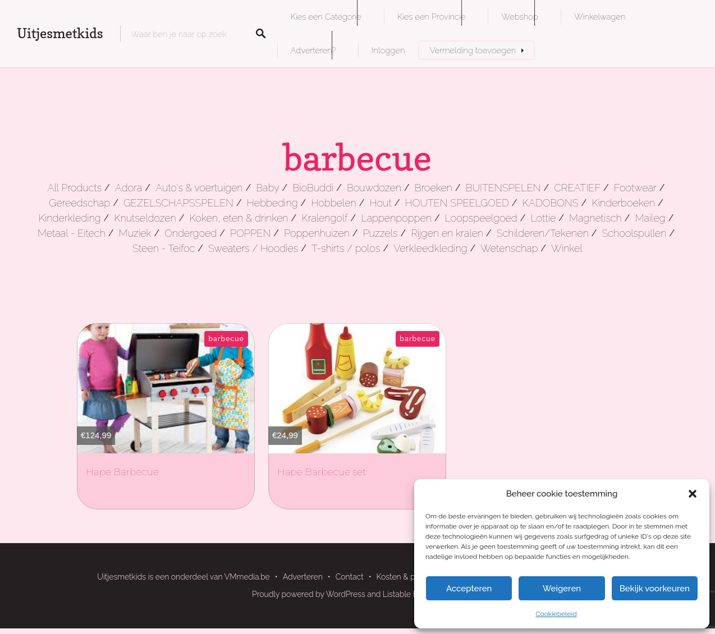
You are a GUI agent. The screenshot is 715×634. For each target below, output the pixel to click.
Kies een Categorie (326, 16)
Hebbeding (272, 203)
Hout (381, 203)
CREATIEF (577, 188)
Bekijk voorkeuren (655, 589)
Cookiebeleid (555, 614)
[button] (692, 493)
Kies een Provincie (431, 16)
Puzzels (380, 233)
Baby (267, 188)
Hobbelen (333, 203)
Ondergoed (190, 233)
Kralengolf (324, 218)
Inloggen (388, 50)
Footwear (635, 188)
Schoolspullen (634, 233)
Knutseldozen (145, 218)
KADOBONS (550, 203)
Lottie (543, 218)
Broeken (433, 188)
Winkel (567, 248)
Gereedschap (79, 203)
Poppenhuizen (317, 233)
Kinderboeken (623, 203)
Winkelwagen (599, 16)
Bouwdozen (374, 188)
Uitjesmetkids (60, 33)
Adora (128, 188)
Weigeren (562, 589)
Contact (350, 576)
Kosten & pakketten (411, 576)
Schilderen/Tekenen (543, 233)
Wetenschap (509, 248)
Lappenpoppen (396, 218)
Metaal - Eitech (72, 233)
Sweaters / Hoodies (253, 248)
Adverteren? (313, 50)
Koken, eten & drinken (238, 218)
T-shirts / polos (346, 248)
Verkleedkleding (430, 248)
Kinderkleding (70, 218)
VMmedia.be (247, 576)
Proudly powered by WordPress (308, 594)
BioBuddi (312, 188)
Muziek (134, 233)
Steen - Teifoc (163, 248)
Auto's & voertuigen (198, 188)
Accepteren (469, 589)
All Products (74, 188)
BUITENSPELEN (503, 188)
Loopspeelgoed (481, 218)
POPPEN (250, 233)
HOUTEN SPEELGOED (457, 203)
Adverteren (303, 576)
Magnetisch (595, 218)
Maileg (650, 218)
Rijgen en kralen (447, 233)
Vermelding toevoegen (472, 50)
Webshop (519, 16)
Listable (397, 594)
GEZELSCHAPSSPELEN (178, 203)
